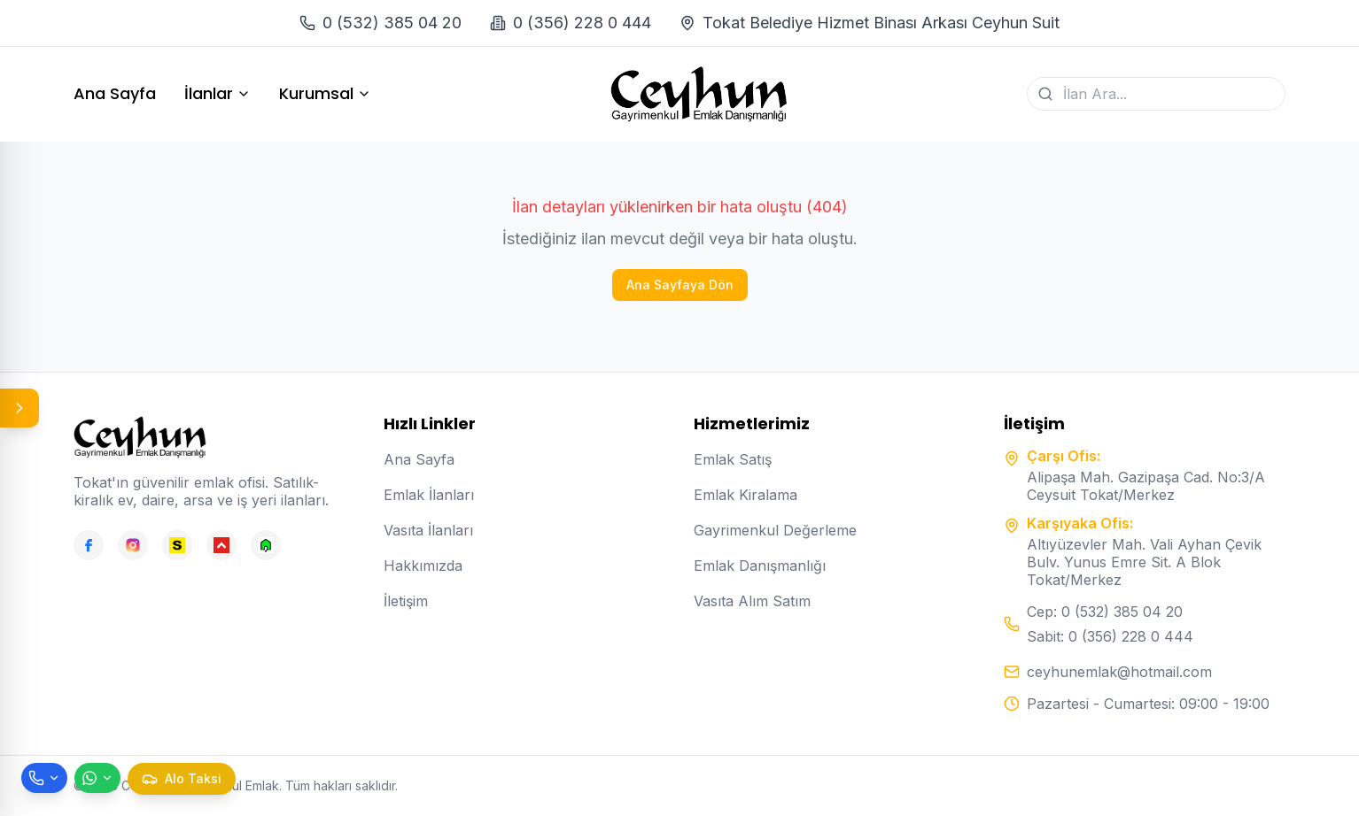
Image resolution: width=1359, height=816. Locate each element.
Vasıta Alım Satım (752, 601)
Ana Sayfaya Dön (680, 284)
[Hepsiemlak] (221, 545)
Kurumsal (325, 94)
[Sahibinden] (177, 545)
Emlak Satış (733, 459)
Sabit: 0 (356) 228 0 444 (1110, 636)
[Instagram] (133, 545)
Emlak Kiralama (745, 495)
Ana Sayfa (115, 94)
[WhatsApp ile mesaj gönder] (97, 778)
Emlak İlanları (429, 495)
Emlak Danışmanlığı (760, 565)
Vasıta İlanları (428, 530)
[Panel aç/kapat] (19, 408)
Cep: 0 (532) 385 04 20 (1105, 611)
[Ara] (1045, 94)
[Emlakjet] (266, 545)
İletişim (406, 601)
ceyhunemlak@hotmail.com (1119, 672)
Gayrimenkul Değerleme (775, 530)
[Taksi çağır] (182, 779)
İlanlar (217, 94)
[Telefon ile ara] (44, 778)
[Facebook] (89, 545)
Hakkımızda (423, 565)
